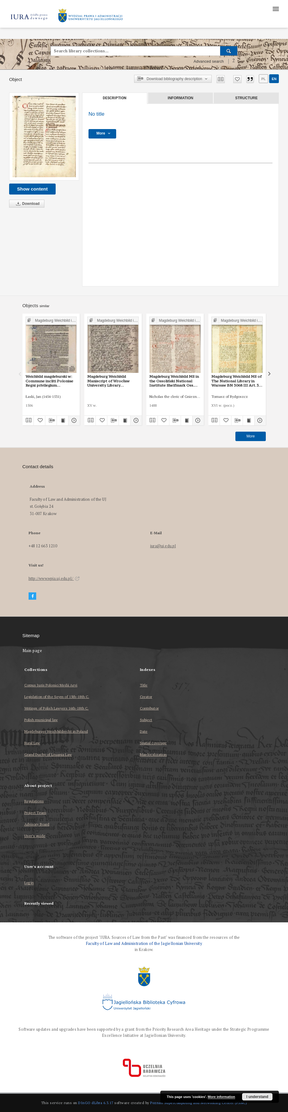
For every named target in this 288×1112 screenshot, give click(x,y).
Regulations (34, 801)
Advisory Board (37, 824)
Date (143, 731)
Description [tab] (114, 98)
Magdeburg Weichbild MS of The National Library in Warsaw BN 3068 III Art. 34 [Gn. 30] (236, 381)
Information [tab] (180, 98)
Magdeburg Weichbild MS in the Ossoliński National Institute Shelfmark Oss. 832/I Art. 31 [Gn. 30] (174, 381)
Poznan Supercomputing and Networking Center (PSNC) (198, 1102)
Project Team (35, 812)
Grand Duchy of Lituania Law (48, 754)
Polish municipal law (41, 719)
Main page (32, 650)
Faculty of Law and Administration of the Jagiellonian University (144, 943)
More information (221, 1097)
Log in (29, 883)
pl (263, 79)
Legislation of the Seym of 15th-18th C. (56, 696)
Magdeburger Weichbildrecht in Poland (56, 731)
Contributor (149, 708)
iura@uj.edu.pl (163, 546)
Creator (146, 696)
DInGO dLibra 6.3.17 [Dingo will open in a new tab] (95, 1102)
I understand (257, 1097)
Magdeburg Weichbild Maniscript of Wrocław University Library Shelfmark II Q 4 (108, 381)
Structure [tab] (246, 98)
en (274, 79)
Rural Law (32, 743)
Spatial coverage (153, 743)
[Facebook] (32, 596)
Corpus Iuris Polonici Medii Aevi (51, 685)
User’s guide (34, 835)
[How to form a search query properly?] (234, 61)
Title (144, 685)
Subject (146, 719)
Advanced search (208, 61)
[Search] (229, 51)
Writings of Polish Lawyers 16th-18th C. (56, 708)
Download (27, 204)
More (250, 436)
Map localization (153, 754)
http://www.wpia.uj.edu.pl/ (54, 578)
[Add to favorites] (237, 79)
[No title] (44, 136)
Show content (32, 188)
